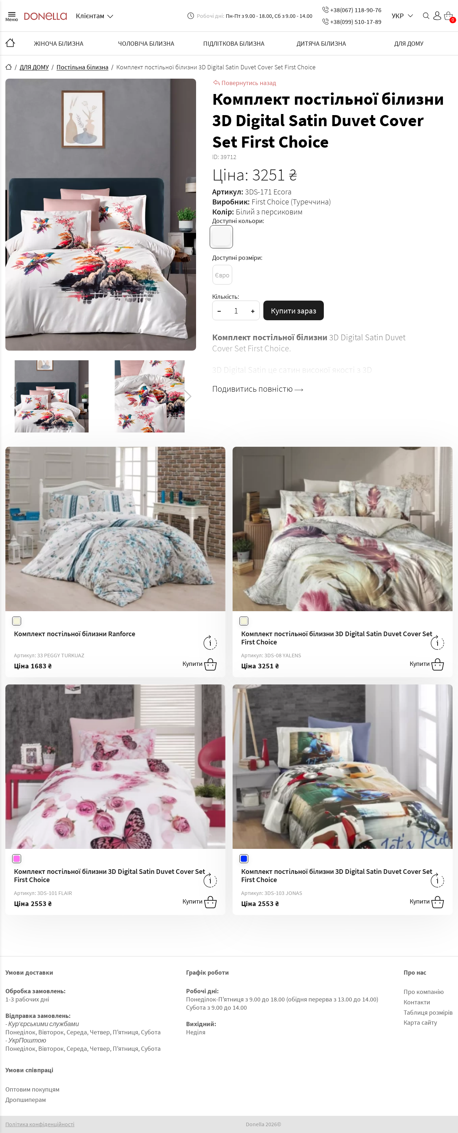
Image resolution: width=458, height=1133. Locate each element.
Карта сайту (420, 1022)
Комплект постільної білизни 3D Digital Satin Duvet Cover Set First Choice (336, 637)
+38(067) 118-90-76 (351, 10)
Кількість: (225, 296)
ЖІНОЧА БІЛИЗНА (58, 43)
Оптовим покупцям (32, 1089)
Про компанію (424, 992)
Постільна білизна (82, 67)
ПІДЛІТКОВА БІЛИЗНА (233, 43)
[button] (188, 396)
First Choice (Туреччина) (291, 202)
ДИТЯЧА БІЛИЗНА (321, 43)
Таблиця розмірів (428, 1012)
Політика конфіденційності (39, 1124)
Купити (199, 664)
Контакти (417, 1002)
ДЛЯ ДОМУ (408, 43)
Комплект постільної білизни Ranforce (74, 633)
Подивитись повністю (257, 389)
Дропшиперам (25, 1099)
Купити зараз (293, 311)
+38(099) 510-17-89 (351, 22)
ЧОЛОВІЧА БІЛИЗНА (146, 43)
